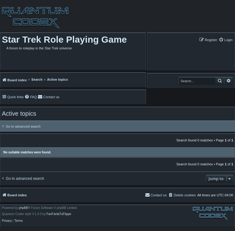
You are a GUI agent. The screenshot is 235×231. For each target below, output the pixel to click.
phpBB (23, 208)
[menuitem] (226, 39)
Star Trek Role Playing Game (64, 39)
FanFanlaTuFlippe (59, 214)
